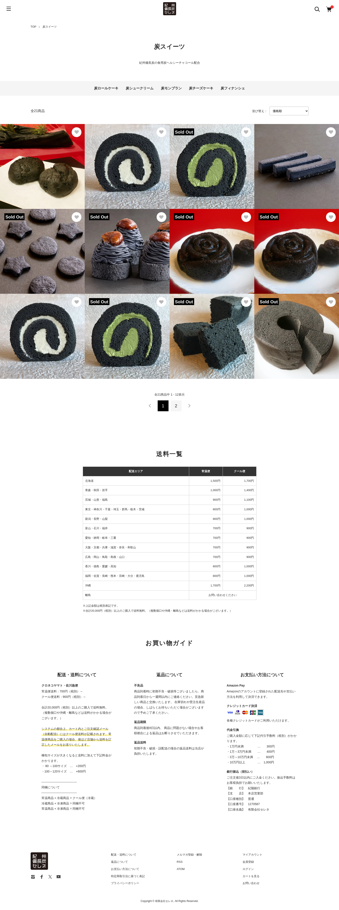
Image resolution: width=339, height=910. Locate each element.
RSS (180, 861)
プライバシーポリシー (125, 883)
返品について (119, 861)
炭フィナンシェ (233, 88)
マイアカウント (252, 854)
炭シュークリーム (140, 88)
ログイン (248, 869)
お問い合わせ (251, 883)
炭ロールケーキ (106, 88)
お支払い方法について (125, 869)
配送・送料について (123, 854)
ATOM (181, 869)
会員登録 (248, 861)
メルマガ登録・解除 (189, 854)
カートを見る (251, 876)
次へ (189, 405)
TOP (33, 26)
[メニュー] (8, 8)
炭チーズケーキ (201, 88)
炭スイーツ (50, 26)
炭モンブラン (171, 88)
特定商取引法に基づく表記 (128, 876)
